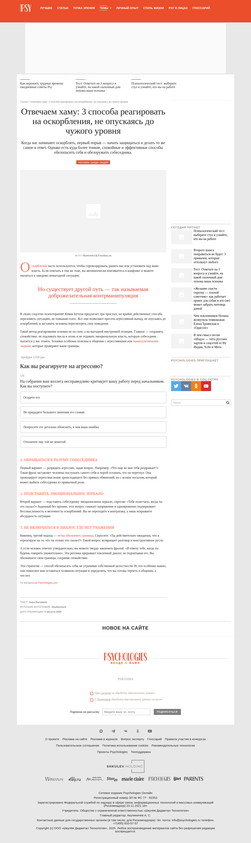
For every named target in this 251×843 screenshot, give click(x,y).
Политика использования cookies (125, 746)
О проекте (52, 739)
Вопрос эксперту (132, 739)
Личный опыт (127, 8)
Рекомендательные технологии (173, 746)
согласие (106, 693)
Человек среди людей (93, 162)
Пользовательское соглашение (77, 746)
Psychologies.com (48, 583)
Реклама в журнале (104, 739)
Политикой (104, 699)
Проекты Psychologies (112, 752)
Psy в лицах (178, 8)
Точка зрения (84, 8)
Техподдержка (141, 752)
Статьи (62, 8)
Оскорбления (39, 266)
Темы (104, 8)
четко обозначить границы (75, 535)
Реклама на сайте (75, 739)
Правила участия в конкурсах (185, 739)
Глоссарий (201, 8)
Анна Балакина (38, 602)
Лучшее (46, 8)
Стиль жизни (153, 8)
